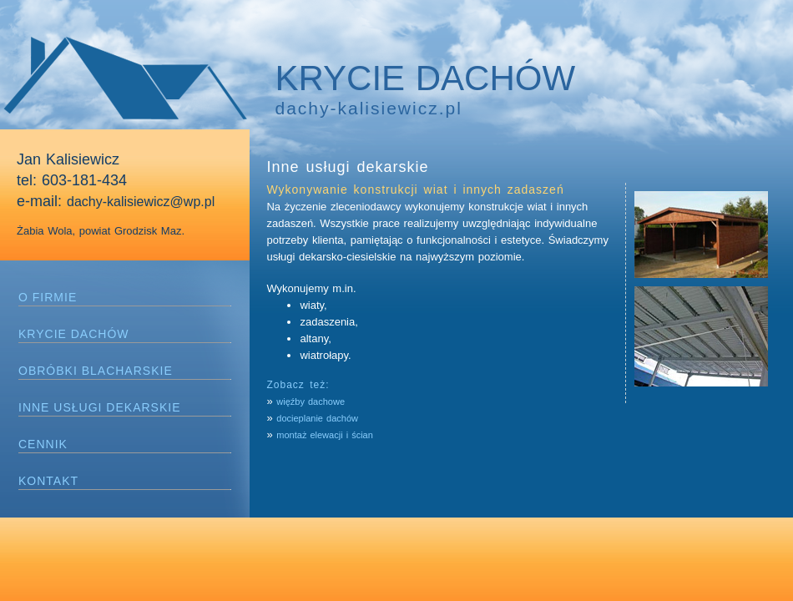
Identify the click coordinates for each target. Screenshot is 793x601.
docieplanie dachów (317, 418)
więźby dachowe (310, 401)
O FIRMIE (47, 297)
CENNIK (43, 444)
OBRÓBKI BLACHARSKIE (95, 370)
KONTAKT (48, 480)
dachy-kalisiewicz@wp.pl (141, 201)
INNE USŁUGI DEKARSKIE (99, 407)
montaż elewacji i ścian (324, 435)
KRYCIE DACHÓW (73, 334)
